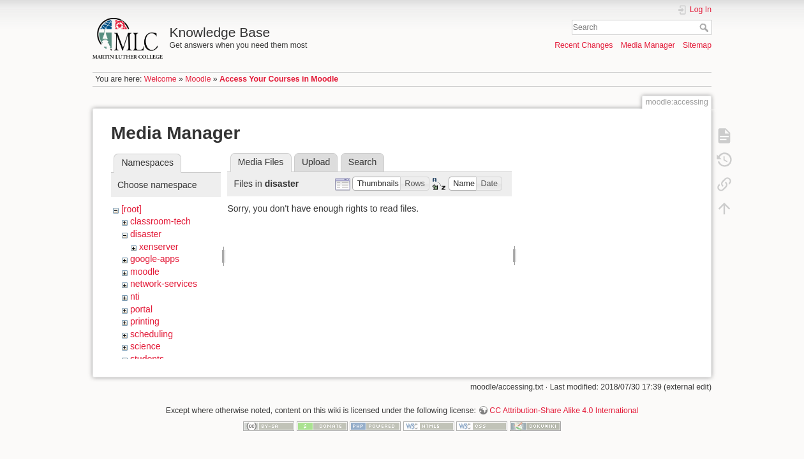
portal (141, 309)
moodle (145, 271)
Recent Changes (584, 45)
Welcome (160, 79)
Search (705, 27)
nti (135, 296)
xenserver (158, 247)
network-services (163, 284)
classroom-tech (160, 221)
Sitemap (697, 45)
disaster (145, 234)
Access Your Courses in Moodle (279, 79)
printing (145, 321)
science (145, 346)
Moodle (198, 79)
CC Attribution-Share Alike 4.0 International (563, 406)
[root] (131, 209)
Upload (316, 162)
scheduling (151, 334)
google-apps (154, 259)
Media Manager (648, 45)
